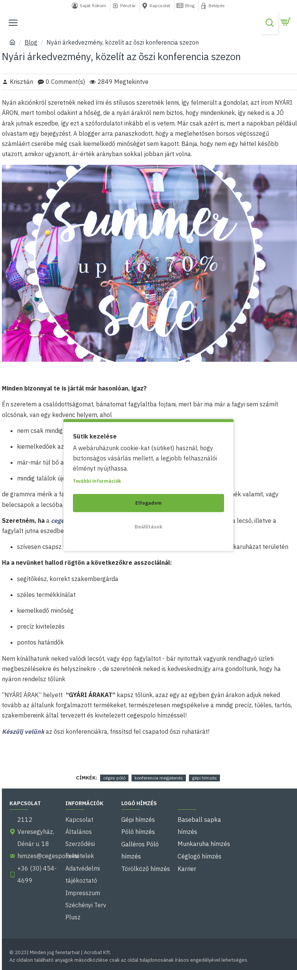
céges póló (114, 778)
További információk (97, 480)
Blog (31, 42)
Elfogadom (148, 502)
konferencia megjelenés (159, 778)
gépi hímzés (204, 778)
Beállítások (148, 526)
